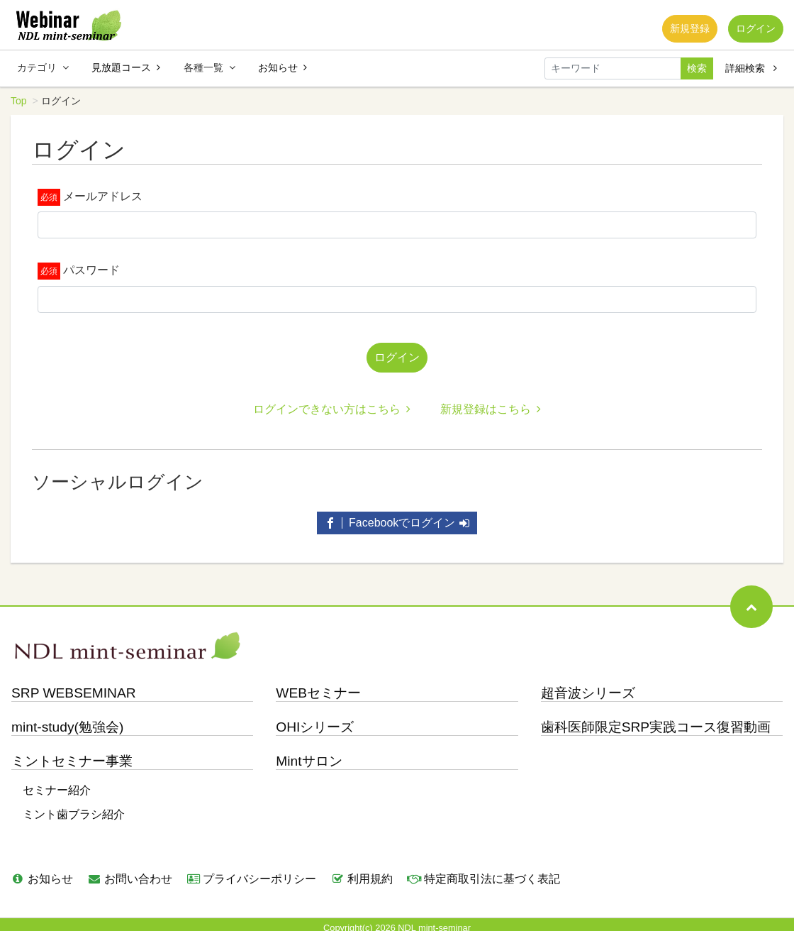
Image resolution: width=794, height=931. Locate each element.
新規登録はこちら (490, 403)
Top (19, 100)
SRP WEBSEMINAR (73, 687)
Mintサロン (309, 755)
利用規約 (361, 873)
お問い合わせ (129, 873)
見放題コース (125, 67)
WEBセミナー (318, 687)
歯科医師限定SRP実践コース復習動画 (656, 721)
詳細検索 (751, 68)
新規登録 (680, 31)
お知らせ (282, 67)
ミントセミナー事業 (72, 755)
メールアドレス (102, 196)
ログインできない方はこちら (331, 403)
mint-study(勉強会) (67, 721)
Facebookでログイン (397, 517)
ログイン (752, 31)
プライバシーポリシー (251, 873)
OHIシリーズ (315, 721)
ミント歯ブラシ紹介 (74, 809)
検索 (697, 68)
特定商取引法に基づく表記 (483, 873)
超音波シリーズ (588, 687)
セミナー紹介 (57, 784)
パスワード (91, 270)
